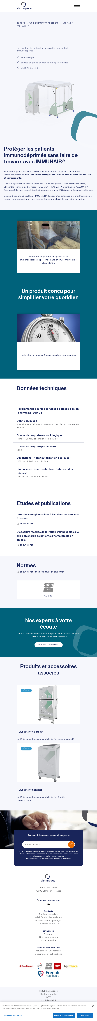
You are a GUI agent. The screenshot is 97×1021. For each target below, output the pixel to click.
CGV (48, 997)
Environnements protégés (48, 920)
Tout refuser (85, 1015)
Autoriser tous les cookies (63, 1015)
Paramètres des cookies (13, 1015)
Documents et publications (48, 954)
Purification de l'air (48, 914)
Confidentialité (48, 1000)
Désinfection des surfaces (48, 917)
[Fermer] (93, 1006)
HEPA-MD (42, 187)
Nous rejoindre (48, 940)
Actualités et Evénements (49, 950)
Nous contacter (50, 900)
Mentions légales (48, 994)
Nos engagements (48, 937)
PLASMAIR (55, 187)
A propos (48, 934)
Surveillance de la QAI (49, 923)
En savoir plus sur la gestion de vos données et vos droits (48, 858)
